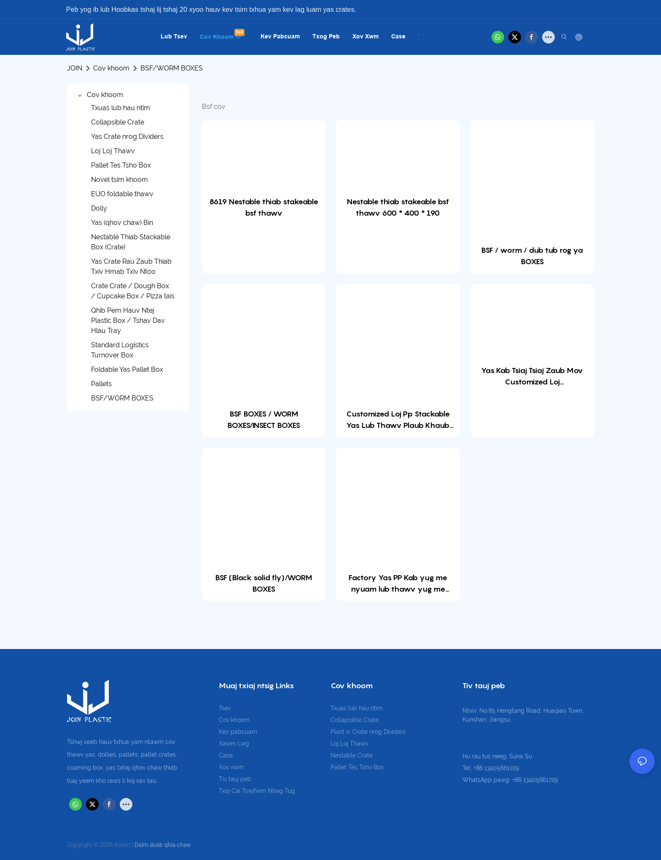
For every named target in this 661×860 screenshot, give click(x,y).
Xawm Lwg (234, 743)
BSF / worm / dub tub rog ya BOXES (532, 256)
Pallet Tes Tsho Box (357, 767)
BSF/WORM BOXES (171, 68)
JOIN (74, 68)
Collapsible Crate (354, 720)
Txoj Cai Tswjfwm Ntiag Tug (257, 790)
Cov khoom (111, 68)
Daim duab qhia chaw (162, 844)
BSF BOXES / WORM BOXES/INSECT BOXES (263, 419)
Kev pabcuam (238, 731)
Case (226, 755)
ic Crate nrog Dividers (376, 731)
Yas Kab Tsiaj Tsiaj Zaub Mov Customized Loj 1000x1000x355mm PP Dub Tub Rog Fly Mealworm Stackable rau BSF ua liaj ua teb (532, 376)
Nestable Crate (351, 755)
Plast (338, 731)
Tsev (225, 708)
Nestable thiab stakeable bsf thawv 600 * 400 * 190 (398, 207)
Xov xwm (231, 767)
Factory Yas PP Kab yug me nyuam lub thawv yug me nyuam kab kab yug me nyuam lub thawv (398, 584)
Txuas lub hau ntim (356, 708)
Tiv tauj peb (235, 779)
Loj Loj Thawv (349, 743)
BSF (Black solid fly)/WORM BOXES (263, 583)
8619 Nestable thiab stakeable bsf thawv (263, 207)
